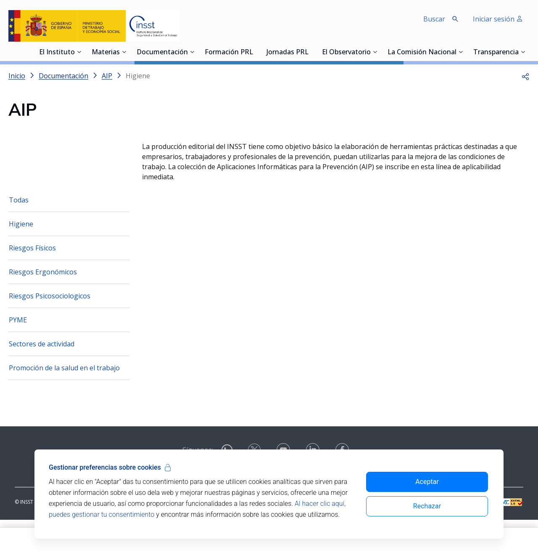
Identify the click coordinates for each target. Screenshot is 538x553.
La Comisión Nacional (422, 52)
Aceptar (427, 482)
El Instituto (57, 52)
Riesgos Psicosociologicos (49, 329)
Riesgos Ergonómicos (43, 305)
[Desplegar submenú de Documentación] (192, 52)
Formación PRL (229, 52)
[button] (525, 76)
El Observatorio (346, 52)
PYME (18, 353)
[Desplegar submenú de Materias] (124, 52)
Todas (19, 233)
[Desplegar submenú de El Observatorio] (375, 52)
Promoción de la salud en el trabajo (64, 401)
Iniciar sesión (498, 19)
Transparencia (496, 52)
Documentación (162, 52)
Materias (106, 52)
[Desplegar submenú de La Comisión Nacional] (460, 52)
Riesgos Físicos (32, 281)
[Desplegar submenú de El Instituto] (79, 52)
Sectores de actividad (41, 377)
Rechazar (427, 506)
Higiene (21, 257)
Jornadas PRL (287, 52)
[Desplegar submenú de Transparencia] (523, 52)
